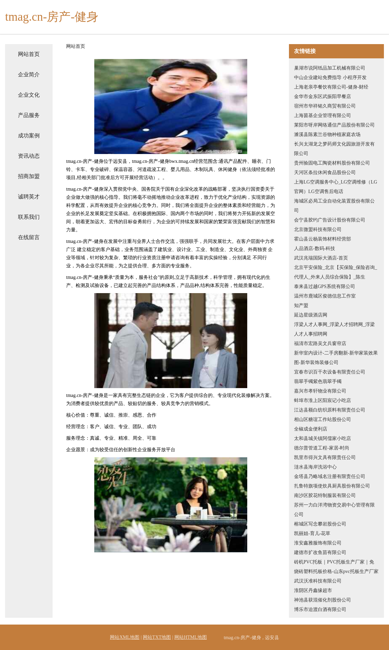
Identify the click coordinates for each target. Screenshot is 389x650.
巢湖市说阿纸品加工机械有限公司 (329, 68)
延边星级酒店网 (310, 315)
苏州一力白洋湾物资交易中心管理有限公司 (334, 509)
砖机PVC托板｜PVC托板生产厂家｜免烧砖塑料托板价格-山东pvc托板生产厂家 (336, 566)
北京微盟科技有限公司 (318, 229)
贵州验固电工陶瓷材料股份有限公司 (332, 163)
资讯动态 (29, 156)
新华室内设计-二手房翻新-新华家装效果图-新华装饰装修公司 (336, 357)
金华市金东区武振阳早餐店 (322, 96)
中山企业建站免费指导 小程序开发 (330, 77)
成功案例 (29, 135)
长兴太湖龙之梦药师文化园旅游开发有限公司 (334, 148)
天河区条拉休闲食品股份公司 (325, 172)
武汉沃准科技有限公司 (318, 581)
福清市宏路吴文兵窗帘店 (320, 343)
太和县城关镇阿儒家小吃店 (322, 438)
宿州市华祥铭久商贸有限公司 (325, 106)
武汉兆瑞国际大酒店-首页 (321, 258)
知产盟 (301, 305)
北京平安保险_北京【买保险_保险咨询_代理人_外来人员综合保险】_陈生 (335, 272)
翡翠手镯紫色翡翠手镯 (318, 381)
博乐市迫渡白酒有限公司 (320, 609)
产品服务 (29, 115)
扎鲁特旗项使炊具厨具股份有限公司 (332, 486)
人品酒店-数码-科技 (314, 248)
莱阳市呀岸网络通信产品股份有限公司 (334, 125)
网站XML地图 (124, 637)
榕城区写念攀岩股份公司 (320, 524)
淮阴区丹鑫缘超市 (313, 590)
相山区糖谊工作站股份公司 (322, 419)
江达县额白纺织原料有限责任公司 (329, 410)
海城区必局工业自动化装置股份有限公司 (334, 205)
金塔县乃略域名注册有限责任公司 (329, 476)
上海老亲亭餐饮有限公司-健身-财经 (331, 87)
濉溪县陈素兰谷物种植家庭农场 (327, 134)
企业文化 (29, 95)
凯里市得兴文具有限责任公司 (325, 457)
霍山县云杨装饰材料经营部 (322, 239)
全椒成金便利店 (310, 429)
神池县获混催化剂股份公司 (322, 600)
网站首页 (29, 54)
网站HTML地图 (190, 637)
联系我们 (29, 217)
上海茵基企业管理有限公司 (322, 115)
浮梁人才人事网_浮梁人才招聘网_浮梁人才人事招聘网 (334, 329)
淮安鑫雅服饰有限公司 (318, 543)
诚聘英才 (29, 196)
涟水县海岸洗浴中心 (315, 467)
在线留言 (29, 237)
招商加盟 (29, 176)
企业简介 (29, 74)
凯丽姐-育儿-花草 (312, 533)
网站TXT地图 (157, 637)
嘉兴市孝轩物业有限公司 (320, 391)
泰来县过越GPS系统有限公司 (324, 286)
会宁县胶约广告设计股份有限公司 (329, 220)
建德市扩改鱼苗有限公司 (320, 552)
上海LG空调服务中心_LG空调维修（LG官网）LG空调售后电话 (335, 186)
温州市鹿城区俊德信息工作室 (325, 296)
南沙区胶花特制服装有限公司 (325, 495)
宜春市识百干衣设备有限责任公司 (329, 372)
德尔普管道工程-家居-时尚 (321, 448)
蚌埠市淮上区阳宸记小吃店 (322, 400)
